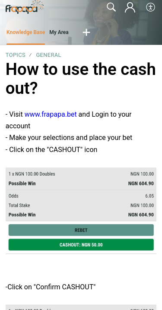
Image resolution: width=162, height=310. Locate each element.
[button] (151, 7)
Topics (15, 55)
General (48, 55)
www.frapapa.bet (51, 114)
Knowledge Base (25, 32)
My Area (59, 32)
